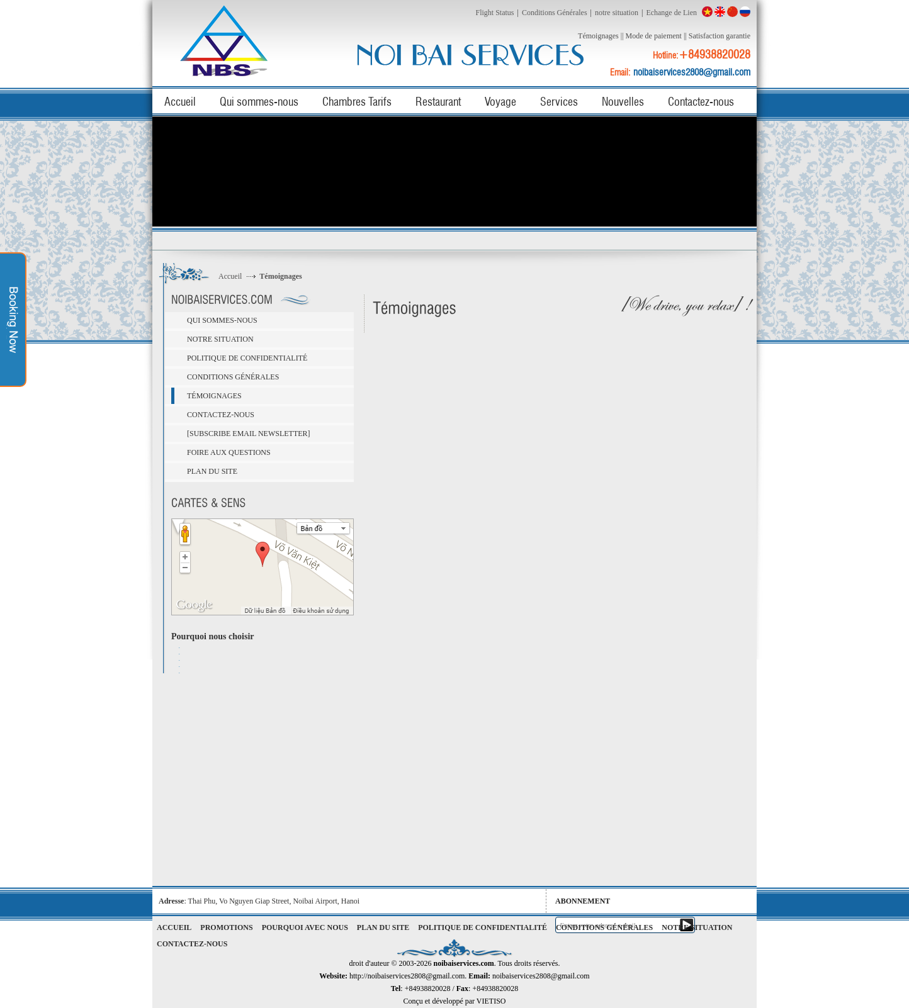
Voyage (500, 101)
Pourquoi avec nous (305, 927)
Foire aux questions (229, 452)
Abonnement (582, 901)
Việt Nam (707, 11)
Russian (745, 11)
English (719, 11)
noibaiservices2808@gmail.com (691, 71)
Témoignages (598, 35)
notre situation (616, 12)
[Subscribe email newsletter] (248, 433)
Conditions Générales (554, 12)
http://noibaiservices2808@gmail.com (407, 976)
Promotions (226, 927)
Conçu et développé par (454, 1001)
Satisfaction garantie (719, 35)
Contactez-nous (701, 101)
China (732, 11)
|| (622, 35)
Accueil (180, 101)
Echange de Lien (671, 12)
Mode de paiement (654, 35)
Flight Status (494, 12)
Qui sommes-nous (259, 101)
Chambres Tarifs (357, 101)
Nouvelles (623, 101)
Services (559, 101)
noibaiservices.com (226, 40)
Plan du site (212, 471)
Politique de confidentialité (247, 358)
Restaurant (438, 101)
